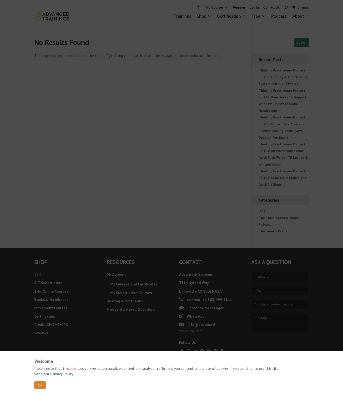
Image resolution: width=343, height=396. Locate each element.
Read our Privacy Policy (53, 373)
